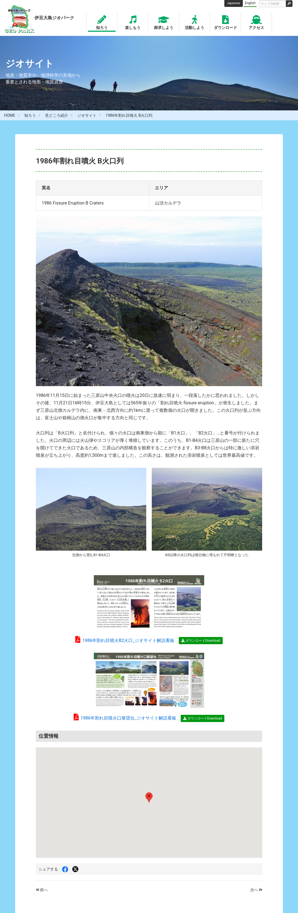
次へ (256, 890)
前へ (42, 890)
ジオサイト (87, 115)
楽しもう (133, 22)
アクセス (256, 22)
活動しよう (194, 22)
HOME (9, 115)
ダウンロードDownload (200, 641)
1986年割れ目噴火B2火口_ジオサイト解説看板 (124, 640)
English (250, 3)
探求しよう (163, 22)
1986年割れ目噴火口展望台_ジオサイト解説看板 (125, 718)
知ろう (102, 22)
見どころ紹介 (56, 115)
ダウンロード (225, 22)
